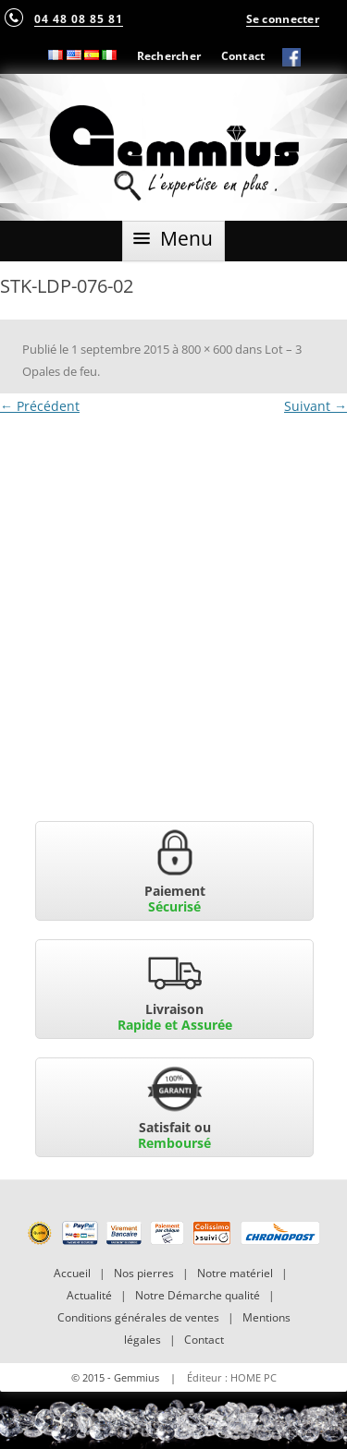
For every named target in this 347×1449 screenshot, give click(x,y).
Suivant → (315, 406)
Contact (243, 55)
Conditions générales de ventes (138, 1317)
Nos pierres (144, 1273)
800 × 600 (206, 349)
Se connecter (282, 18)
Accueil (72, 1273)
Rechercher (169, 55)
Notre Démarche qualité (197, 1295)
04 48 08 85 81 (78, 18)
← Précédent (40, 406)
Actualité (89, 1295)
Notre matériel (235, 1273)
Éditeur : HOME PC (232, 1377)
